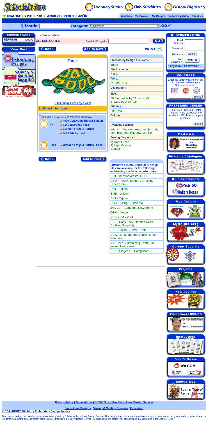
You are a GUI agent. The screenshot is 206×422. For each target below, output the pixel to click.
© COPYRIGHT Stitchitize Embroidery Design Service (36, 411)
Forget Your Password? (183, 66)
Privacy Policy (64, 402)
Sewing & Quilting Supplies (110, 408)
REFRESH (10, 39)
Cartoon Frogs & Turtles (78, 128)
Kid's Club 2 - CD (74, 132)
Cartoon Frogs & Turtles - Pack (83, 145)
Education (136, 408)
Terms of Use (84, 402)
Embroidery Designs (77, 408)
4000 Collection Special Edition (83, 120)
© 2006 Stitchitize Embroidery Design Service (123, 402)
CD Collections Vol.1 (76, 124)
